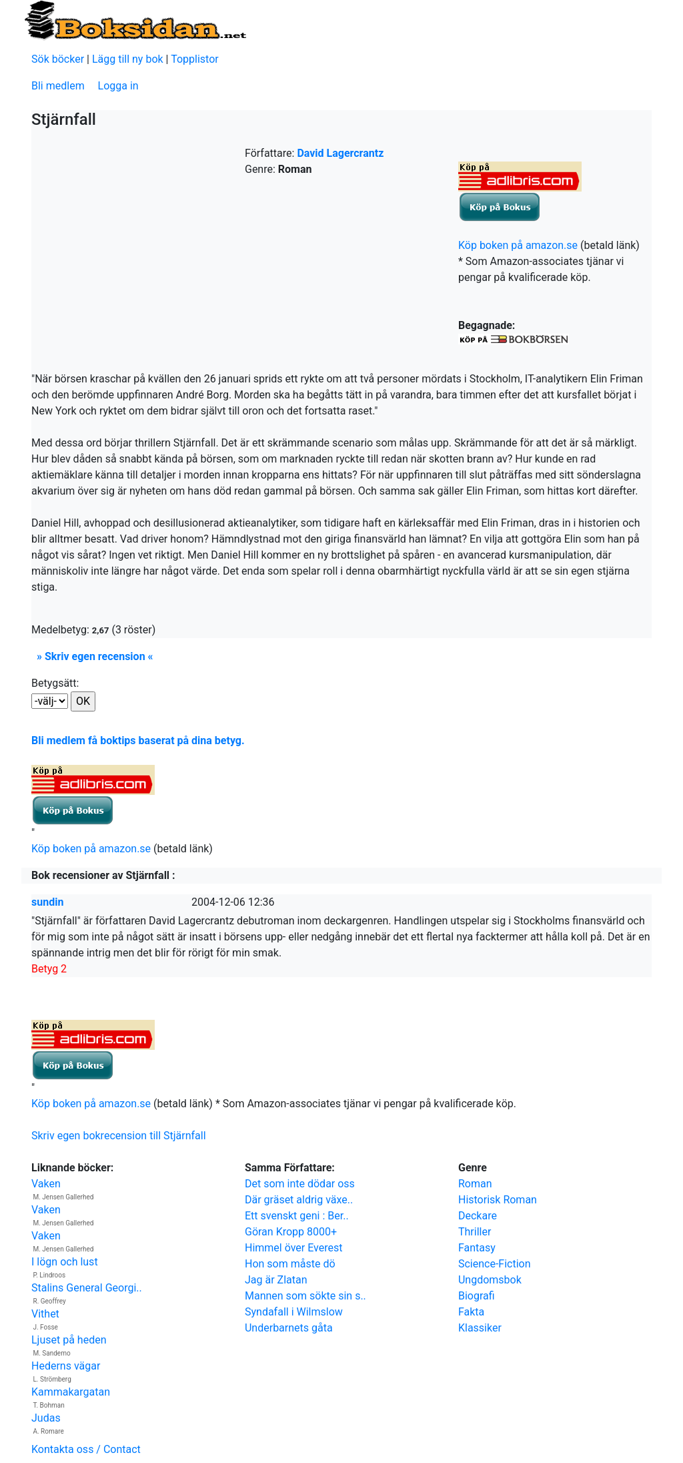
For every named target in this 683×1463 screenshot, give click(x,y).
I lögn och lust (64, 1261)
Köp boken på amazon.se (518, 245)
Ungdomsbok (490, 1279)
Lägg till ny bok (127, 59)
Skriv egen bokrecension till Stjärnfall (118, 1135)
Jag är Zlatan (276, 1279)
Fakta (471, 1311)
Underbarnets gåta (289, 1328)
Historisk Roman (497, 1199)
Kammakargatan (70, 1392)
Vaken (46, 1183)
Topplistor (195, 59)
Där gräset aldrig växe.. (299, 1199)
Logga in (118, 85)
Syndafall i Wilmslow (294, 1311)
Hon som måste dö (290, 1263)
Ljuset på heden (69, 1340)
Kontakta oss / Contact (86, 1449)
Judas (46, 1418)
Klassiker (480, 1328)
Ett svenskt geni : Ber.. (297, 1215)
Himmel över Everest (294, 1247)
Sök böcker (57, 59)
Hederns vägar (65, 1366)
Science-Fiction (494, 1263)
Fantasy (477, 1247)
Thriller (474, 1231)
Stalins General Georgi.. (86, 1287)
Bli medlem (58, 85)
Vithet (45, 1313)
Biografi (476, 1295)
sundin (47, 902)
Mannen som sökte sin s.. (305, 1295)
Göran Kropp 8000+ (291, 1231)
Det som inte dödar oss (300, 1183)
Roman (475, 1183)
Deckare (477, 1215)
